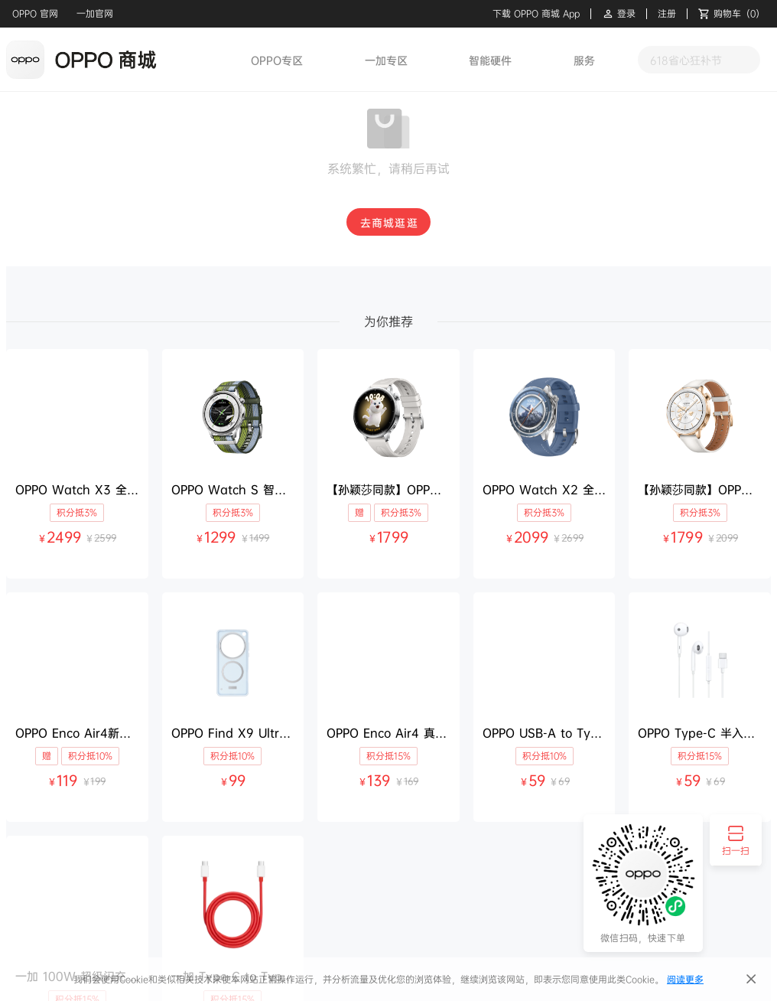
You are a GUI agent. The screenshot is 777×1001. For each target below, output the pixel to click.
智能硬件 (490, 60)
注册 (667, 13)
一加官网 (94, 13)
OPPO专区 (277, 60)
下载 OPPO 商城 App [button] (536, 13)
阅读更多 (685, 979)
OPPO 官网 (35, 13)
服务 (584, 60)
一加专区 (386, 60)
